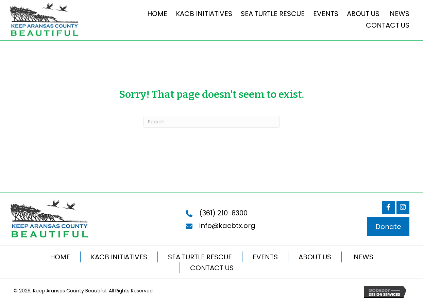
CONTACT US (212, 268)
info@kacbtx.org (227, 225)
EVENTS (265, 257)
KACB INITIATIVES (119, 257)
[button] (388, 207)
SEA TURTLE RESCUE (200, 257)
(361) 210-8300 (223, 213)
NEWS (362, 257)
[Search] (211, 122)
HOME (60, 257)
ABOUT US (315, 257)
